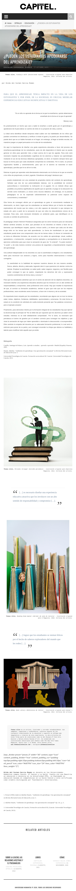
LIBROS (38, 857)
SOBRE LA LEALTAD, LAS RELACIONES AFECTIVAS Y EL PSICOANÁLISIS (14, 860)
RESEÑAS (33, 865)
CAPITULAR (38, 861)
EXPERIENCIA (19, 67)
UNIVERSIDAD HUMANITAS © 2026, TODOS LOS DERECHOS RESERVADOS (38, 887)
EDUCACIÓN (8, 67)
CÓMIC (62, 857)
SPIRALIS (28, 67)
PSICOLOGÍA (17, 867)
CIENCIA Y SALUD (59, 861)
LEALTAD (9, 867)
